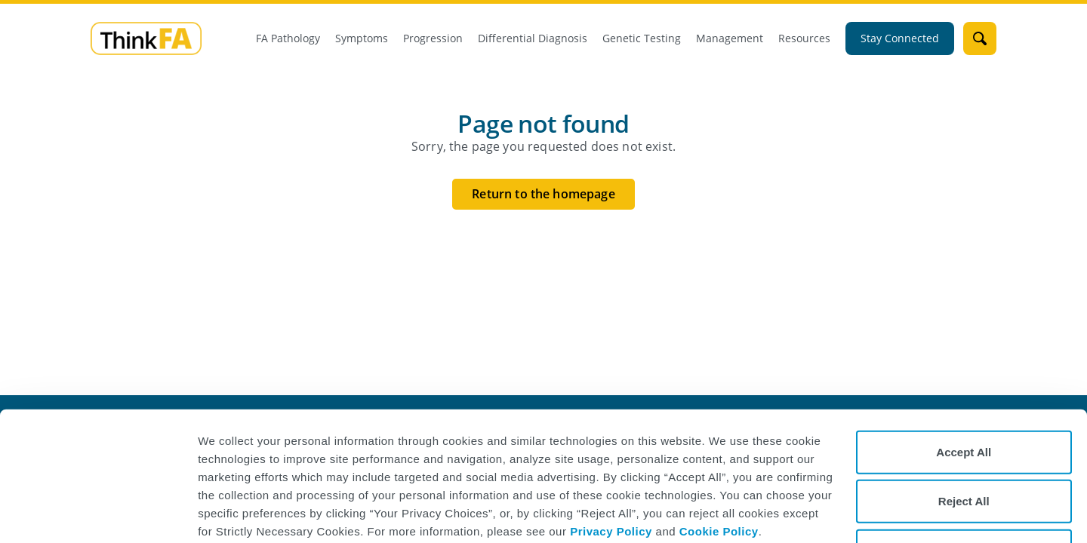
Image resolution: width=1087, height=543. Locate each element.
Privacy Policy (611, 480)
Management (729, 38)
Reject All (964, 450)
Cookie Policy (719, 480)
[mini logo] (146, 37)
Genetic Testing (641, 38)
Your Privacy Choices (963, 499)
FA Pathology (288, 38)
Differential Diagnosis (532, 38)
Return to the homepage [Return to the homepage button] (543, 194)
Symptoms (361, 38)
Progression (433, 38)
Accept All (963, 400)
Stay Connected (900, 38)
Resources (804, 38)
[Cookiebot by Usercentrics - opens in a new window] (98, 513)
